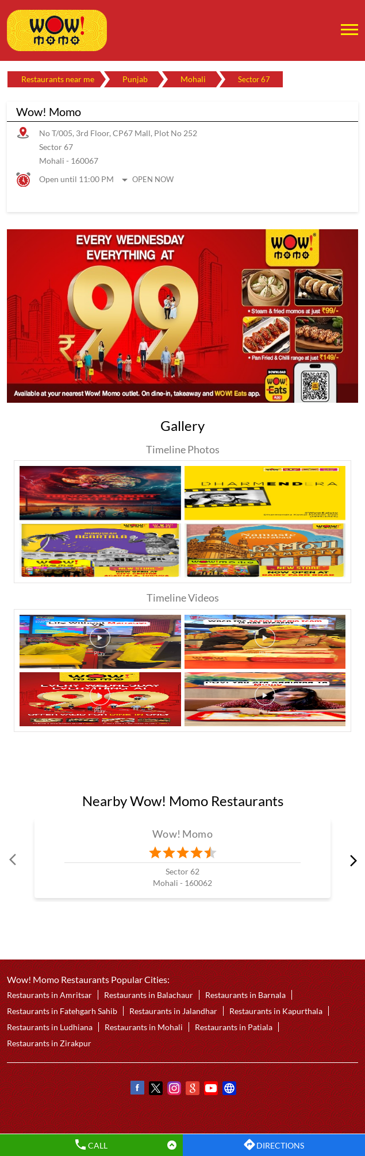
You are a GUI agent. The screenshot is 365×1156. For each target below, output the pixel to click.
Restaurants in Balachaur (148, 995)
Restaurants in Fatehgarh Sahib (62, 1011)
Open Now (153, 179)
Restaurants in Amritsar (49, 995)
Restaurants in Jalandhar (173, 1011)
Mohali (193, 79)
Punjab (135, 79)
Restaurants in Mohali (144, 1027)
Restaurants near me (57, 79)
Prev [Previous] (14, 860)
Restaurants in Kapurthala (275, 1011)
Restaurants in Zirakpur (49, 1043)
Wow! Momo (182, 833)
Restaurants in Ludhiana (50, 1027)
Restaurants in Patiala (233, 1027)
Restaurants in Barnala (245, 995)
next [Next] (351, 860)
